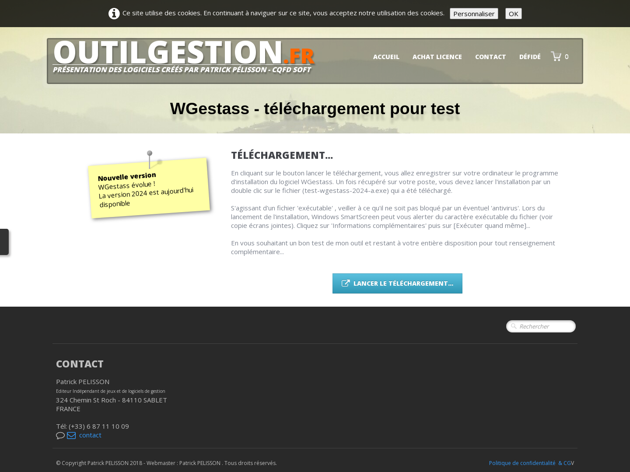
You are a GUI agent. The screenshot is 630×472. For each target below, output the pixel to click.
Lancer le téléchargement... (397, 283)
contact (84, 434)
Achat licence (437, 56)
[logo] (186, 59)
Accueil (386, 56)
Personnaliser (474, 13)
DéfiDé (530, 56)
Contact (490, 56)
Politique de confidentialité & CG (530, 463)
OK (513, 13)
